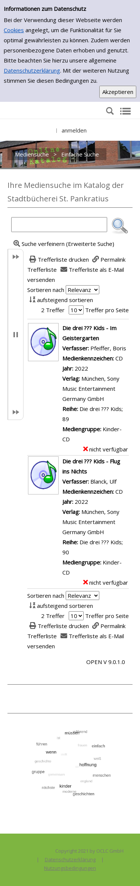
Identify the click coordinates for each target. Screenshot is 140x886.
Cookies (14, 30)
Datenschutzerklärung (32, 70)
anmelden (74, 130)
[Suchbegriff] (59, 224)
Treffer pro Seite (107, 310)
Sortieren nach (45, 289)
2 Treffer (53, 310)
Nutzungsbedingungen (70, 868)
